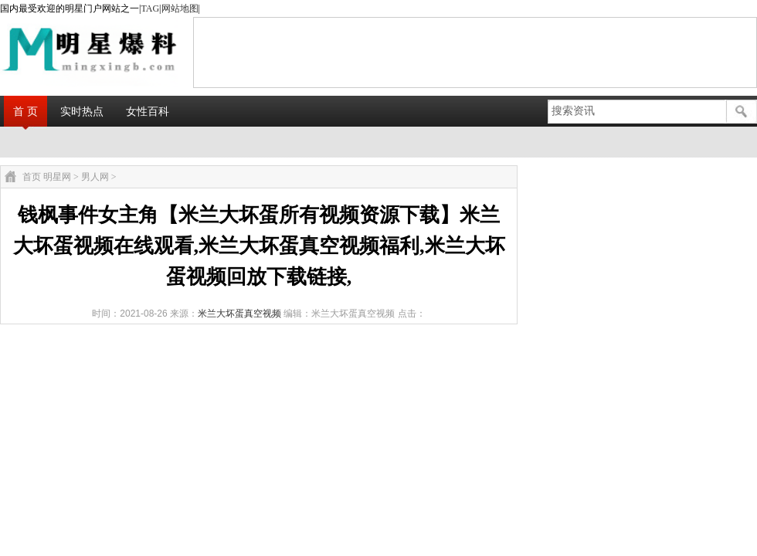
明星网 (57, 176)
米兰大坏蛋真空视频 (239, 313)
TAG (150, 8)
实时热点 (82, 111)
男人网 (95, 176)
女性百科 (147, 111)
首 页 (25, 111)
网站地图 (180, 8)
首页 (31, 176)
